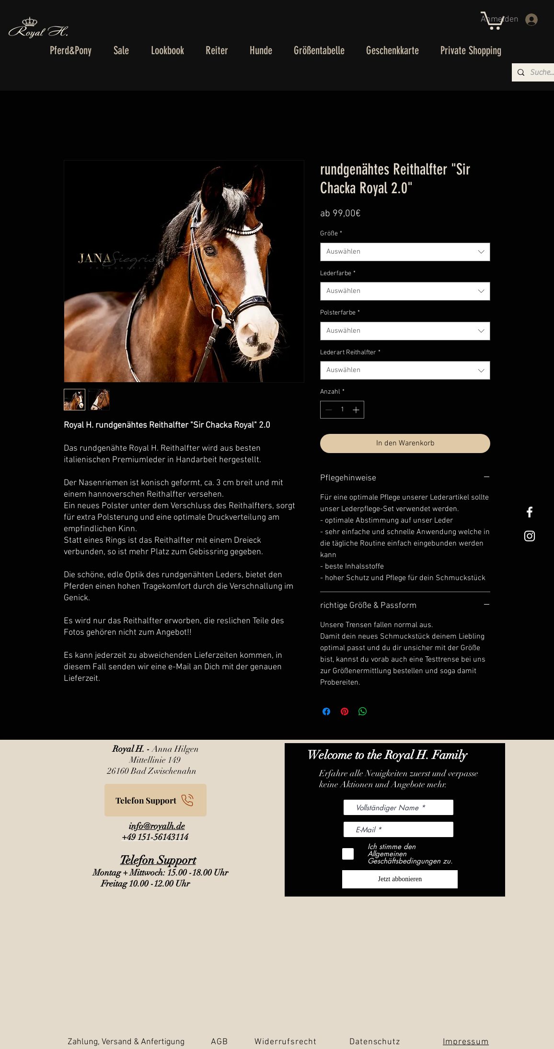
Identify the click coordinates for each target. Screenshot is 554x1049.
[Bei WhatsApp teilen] (363, 711)
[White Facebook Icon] (529, 512)
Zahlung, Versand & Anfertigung (126, 1042)
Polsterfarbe (340, 313)
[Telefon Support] (155, 800)
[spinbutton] (342, 409)
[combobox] (405, 252)
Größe (331, 234)
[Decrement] (328, 409)
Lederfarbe (338, 273)
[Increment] (357, 409)
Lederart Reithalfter (350, 353)
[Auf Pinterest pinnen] (344, 711)
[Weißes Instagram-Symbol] (529, 536)
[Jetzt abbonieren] (400, 879)
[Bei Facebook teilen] (326, 711)
